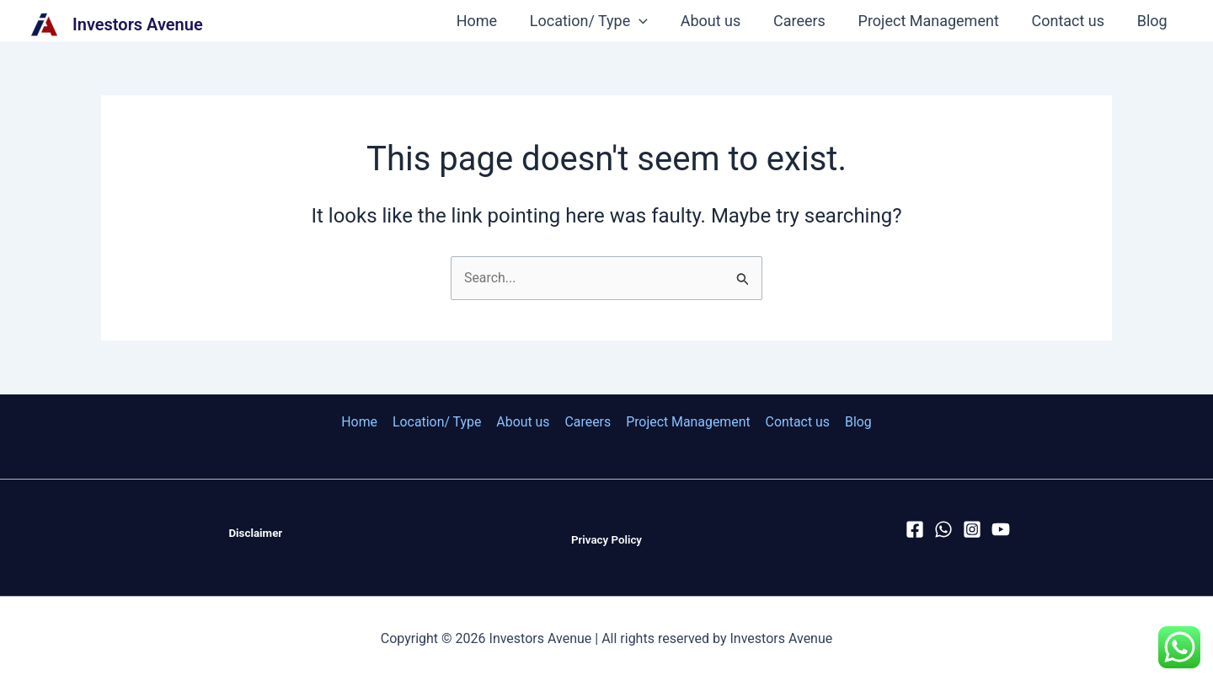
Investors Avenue (137, 24)
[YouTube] (1000, 529)
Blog (1153, 20)
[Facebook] (915, 529)
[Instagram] (972, 529)
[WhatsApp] (943, 529)
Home (491, 20)
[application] (651, 20)
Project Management (933, 20)
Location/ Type (601, 20)
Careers (807, 20)
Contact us (1071, 20)
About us (721, 20)
